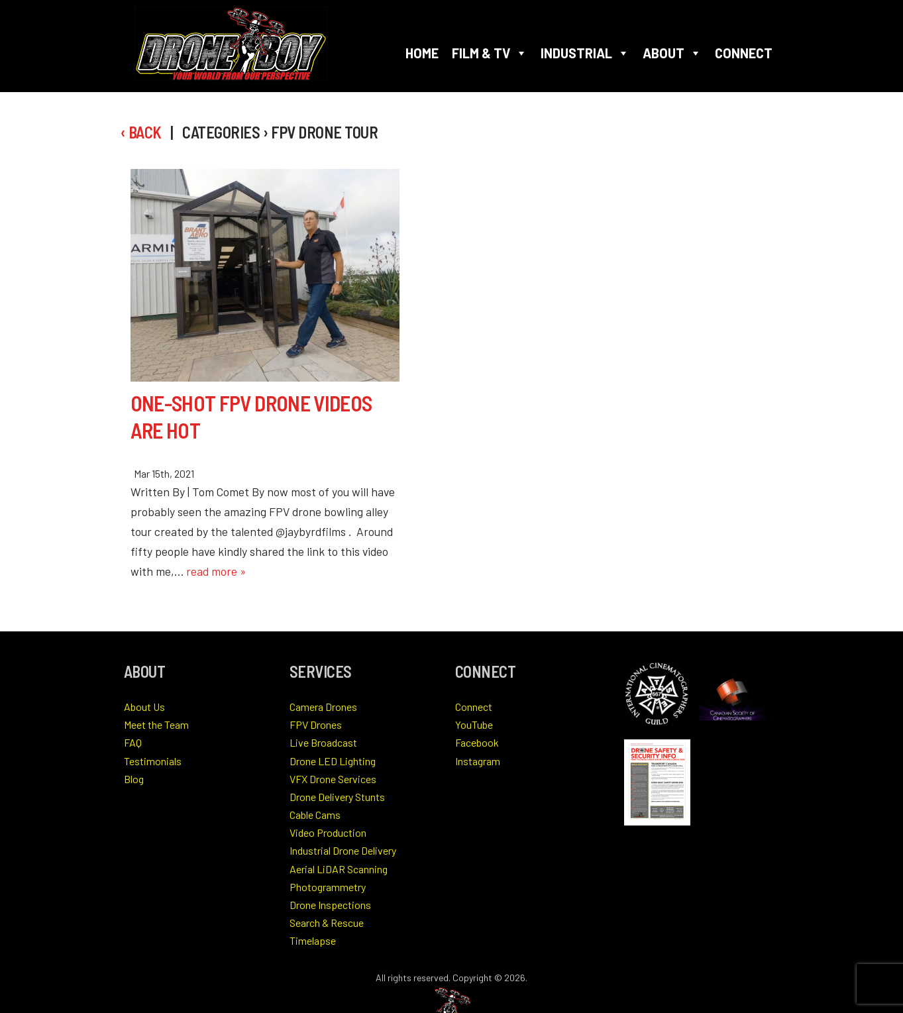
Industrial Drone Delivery (343, 850)
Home (422, 53)
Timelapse (313, 940)
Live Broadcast (323, 742)
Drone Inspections (330, 904)
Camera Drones (323, 706)
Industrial (585, 53)
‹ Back (141, 132)
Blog (134, 779)
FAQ (133, 742)
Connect (743, 53)
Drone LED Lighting (333, 761)
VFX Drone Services (333, 779)
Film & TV (489, 53)
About (672, 53)
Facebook (477, 742)
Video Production (328, 832)
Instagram (477, 761)
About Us (144, 706)
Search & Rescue (327, 922)
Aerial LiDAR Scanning (339, 869)
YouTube (474, 724)
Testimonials (153, 761)
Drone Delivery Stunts (337, 796)
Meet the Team (156, 724)
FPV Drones (316, 724)
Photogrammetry (328, 886)
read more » (216, 571)
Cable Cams (315, 814)
